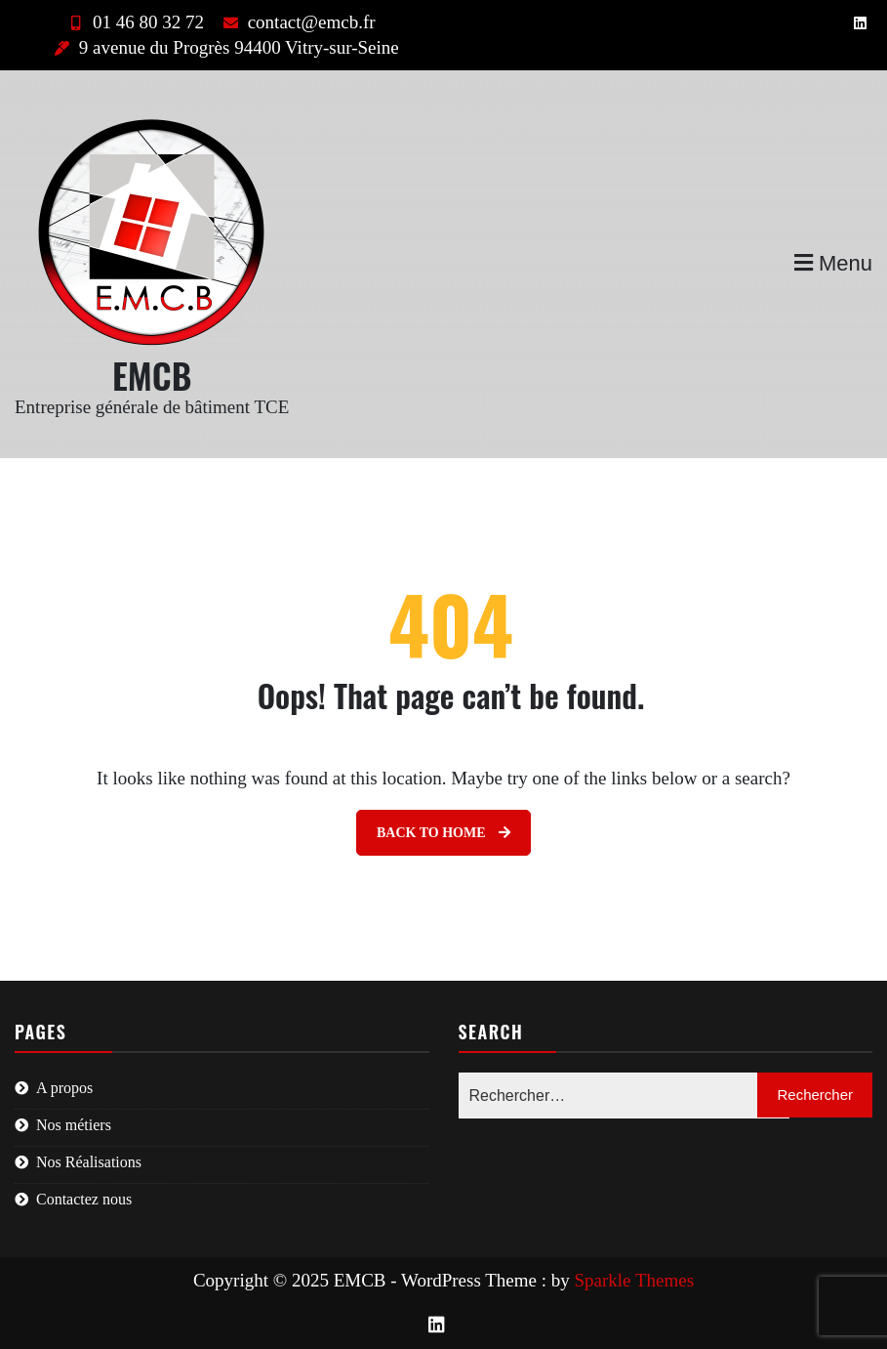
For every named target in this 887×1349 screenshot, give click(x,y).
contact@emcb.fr (297, 22)
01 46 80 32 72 (133, 22)
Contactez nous (84, 1199)
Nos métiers (73, 1125)
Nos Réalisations (88, 1162)
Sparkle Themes (635, 1280)
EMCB (151, 374)
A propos (64, 1087)
